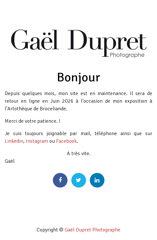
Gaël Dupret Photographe (92, 230)
